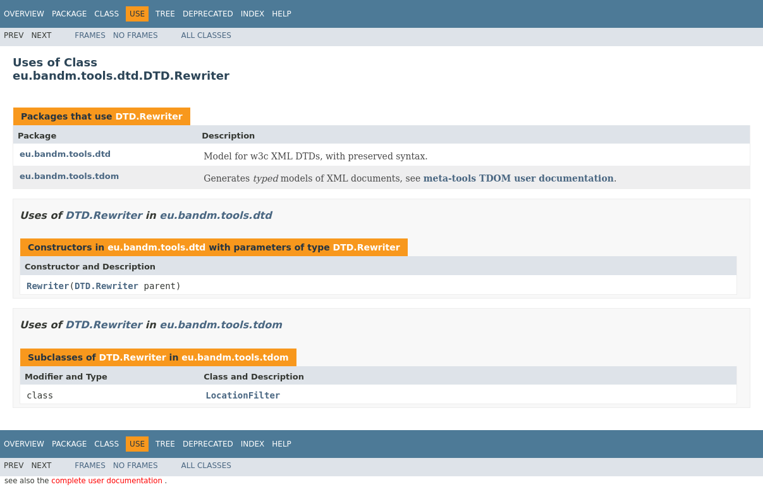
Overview (24, 13)
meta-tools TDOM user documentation (519, 178)
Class (106, 13)
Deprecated (208, 13)
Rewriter (48, 286)
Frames (90, 35)
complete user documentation (107, 480)
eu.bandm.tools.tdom (69, 176)
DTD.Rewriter (148, 116)
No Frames (135, 35)
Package (69, 13)
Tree (165, 13)
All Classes (206, 35)
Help (281, 13)
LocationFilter (242, 395)
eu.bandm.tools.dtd (65, 154)
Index (253, 13)
